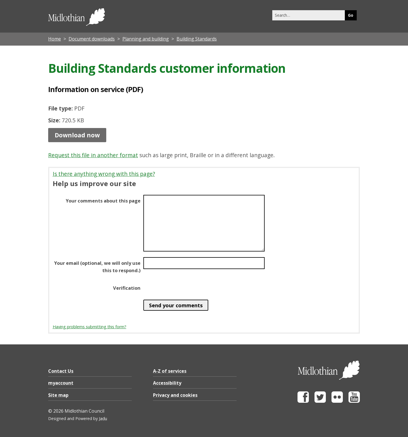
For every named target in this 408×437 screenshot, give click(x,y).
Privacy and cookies (175, 395)
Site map (58, 395)
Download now (77, 135)
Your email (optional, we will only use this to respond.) (97, 267)
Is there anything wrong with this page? (104, 174)
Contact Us (60, 371)
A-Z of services (169, 371)
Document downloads (92, 39)
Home (54, 39)
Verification (127, 288)
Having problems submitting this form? (89, 326)
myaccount (60, 383)
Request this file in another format (93, 155)
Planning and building (145, 39)
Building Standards (197, 39)
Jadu (103, 418)
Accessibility (167, 383)
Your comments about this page (103, 201)
